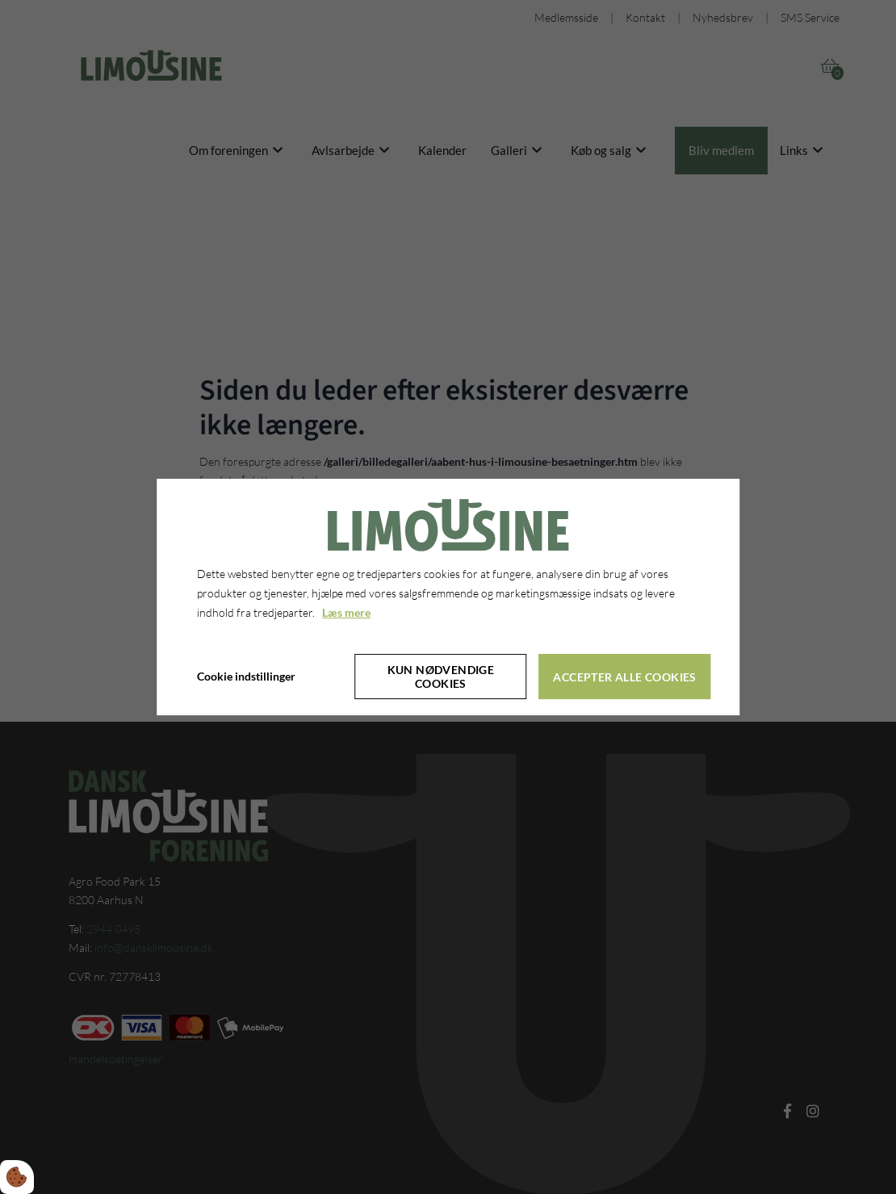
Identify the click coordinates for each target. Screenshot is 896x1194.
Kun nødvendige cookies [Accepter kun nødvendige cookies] (441, 676)
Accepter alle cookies (624, 677)
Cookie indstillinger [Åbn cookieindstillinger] (246, 677)
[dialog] (448, 597)
